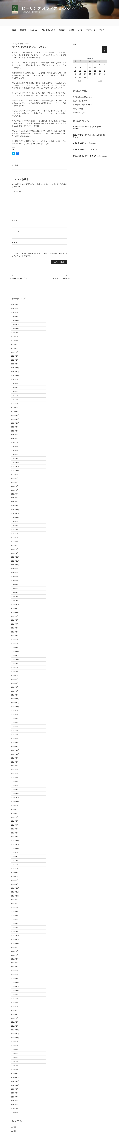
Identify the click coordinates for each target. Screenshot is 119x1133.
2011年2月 (14, 1007)
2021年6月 (14, 519)
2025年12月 (15, 306)
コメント (16, 177)
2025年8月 (14, 322)
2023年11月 (15, 404)
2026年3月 (14, 294)
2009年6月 (14, 1086)
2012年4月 (14, 952)
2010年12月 (15, 1015)
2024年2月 (14, 393)
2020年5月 (14, 570)
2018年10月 (15, 645)
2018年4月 (14, 668)
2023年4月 (14, 432)
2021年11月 (15, 499)
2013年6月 (14, 897)
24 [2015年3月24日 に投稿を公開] (85, 59)
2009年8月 (14, 1078)
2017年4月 (14, 716)
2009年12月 (15, 1063)
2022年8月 (14, 463)
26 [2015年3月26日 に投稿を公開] (95, 59)
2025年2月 (14, 345)
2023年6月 (14, 424)
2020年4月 (14, 574)
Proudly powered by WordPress (21, 1128)
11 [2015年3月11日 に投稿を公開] (90, 53)
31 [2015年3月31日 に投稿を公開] (85, 62)
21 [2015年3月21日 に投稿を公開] (105, 56)
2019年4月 (14, 621)
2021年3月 (14, 531)
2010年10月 (15, 1023)
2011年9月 (14, 980)
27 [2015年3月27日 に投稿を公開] (100, 59)
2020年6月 (14, 566)
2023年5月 (14, 428)
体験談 (71, 15)
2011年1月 (14, 1011)
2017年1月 (14, 728)
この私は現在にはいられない (82, 90)
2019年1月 (14, 633)
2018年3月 (14, 672)
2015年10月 (15, 787)
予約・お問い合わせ (48, 15)
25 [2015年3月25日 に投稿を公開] (90, 59)
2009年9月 (14, 1074)
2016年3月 (14, 767)
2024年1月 (14, 397)
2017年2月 (14, 724)
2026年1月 (14, 302)
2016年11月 (15, 735)
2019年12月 (15, 590)
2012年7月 (14, 940)
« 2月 (79, 66)
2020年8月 (14, 558)
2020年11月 (15, 546)
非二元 (14, 15)
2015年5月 (14, 806)
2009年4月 (14, 1094)
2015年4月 (14, 810)
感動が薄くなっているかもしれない (86, 112)
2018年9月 (14, 649)
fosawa (26, 29)
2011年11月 (15, 972)
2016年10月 (15, 739)
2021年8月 (14, 511)
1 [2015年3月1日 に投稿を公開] (75, 50)
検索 (74, 30)
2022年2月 (14, 487)
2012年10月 (15, 929)
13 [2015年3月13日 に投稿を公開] (100, 53)
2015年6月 (14, 802)
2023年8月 (14, 416)
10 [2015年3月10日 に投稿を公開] (85, 53)
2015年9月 (14, 791)
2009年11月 (15, 1066)
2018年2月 (14, 676)
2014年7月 (14, 846)
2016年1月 (14, 775)
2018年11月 (15, 641)
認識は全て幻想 (78, 94)
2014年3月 (14, 862)
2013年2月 (14, 913)
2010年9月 (14, 1027)
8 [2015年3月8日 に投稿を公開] (75, 53)
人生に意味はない (79, 129)
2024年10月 (15, 361)
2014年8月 (14, 842)
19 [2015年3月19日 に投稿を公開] (95, 56)
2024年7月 (14, 373)
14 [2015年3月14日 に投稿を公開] (105, 53)
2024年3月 (14, 389)
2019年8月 (14, 605)
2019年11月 (15, 594)
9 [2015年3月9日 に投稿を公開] (80, 53)
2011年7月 (14, 988)
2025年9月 (14, 318)
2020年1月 (14, 586)
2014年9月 (14, 838)
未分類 (16, 150)
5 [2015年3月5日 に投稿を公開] (94, 50)
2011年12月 (15, 968)
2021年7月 (14, 515)
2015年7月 (14, 799)
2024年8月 (14, 369)
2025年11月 (15, 310)
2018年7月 (14, 657)
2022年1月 (14, 491)
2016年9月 (14, 743)
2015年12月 (15, 779)
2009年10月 (15, 1070)
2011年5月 (14, 996)
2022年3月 (14, 483)
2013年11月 (15, 877)
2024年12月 (15, 353)
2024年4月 (14, 385)
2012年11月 (15, 925)
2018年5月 (14, 664)
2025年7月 (14, 326)
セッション (33, 15)
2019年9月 (14, 601)
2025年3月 (14, 341)
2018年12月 (15, 637)
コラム (80, 15)
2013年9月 (14, 885)
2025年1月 (14, 349)
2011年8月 (14, 984)
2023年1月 (14, 444)
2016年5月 (14, 759)
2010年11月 (15, 1019)
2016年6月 (14, 755)
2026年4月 (14, 290)
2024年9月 (14, 365)
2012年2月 (14, 960)
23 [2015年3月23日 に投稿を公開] (80, 59)
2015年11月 (15, 783)
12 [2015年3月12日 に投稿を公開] (95, 53)
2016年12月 (15, 731)
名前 (14, 206)
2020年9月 (14, 554)
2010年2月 (14, 1055)
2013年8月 (14, 889)
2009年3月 (14, 1098)
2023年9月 (14, 412)
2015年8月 (14, 795)
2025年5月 (14, 334)
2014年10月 (15, 834)
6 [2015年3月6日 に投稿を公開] (99, 50)
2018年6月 (14, 661)
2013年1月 (14, 917)
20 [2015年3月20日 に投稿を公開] (100, 56)
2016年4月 (14, 763)
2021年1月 (14, 538)
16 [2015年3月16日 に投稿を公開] (80, 56)
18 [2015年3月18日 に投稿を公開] (90, 56)
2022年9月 (14, 460)
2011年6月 (14, 992)
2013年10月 (15, 881)
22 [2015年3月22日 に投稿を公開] (75, 59)
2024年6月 (14, 377)
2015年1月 (14, 822)
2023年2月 (14, 440)
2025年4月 (14, 337)
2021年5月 (14, 523)
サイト (14, 228)
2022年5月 (14, 475)
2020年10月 (15, 550)
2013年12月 (15, 873)
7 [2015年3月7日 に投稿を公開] (104, 50)
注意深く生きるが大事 (80, 86)
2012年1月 (14, 964)
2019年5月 (14, 617)
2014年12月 (15, 826)
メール (15, 217)
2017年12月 (15, 684)
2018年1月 (14, 680)
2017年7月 (14, 704)
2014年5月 (14, 854)
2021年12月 (15, 495)
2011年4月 (14, 1000)
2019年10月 (15, 598)
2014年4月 (14, 858)
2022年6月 (14, 471)
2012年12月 (15, 921)
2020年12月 (15, 542)
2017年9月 (14, 696)
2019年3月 (14, 625)
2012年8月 (14, 936)
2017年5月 (14, 712)
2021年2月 (14, 534)
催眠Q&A (62, 15)
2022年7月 (14, 467)
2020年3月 (14, 578)
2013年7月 (14, 893)
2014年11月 (15, 830)
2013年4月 (14, 905)
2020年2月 (14, 582)
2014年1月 (14, 869)
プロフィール (90, 15)
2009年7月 (14, 1082)
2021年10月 (15, 503)
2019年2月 (14, 629)
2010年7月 (14, 1035)
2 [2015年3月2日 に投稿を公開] (80, 50)
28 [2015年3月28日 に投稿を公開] (105, 59)
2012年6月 (14, 944)
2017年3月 (14, 720)
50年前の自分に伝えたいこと (82, 82)
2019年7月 (14, 609)
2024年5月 (14, 381)
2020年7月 (14, 562)
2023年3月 (14, 436)
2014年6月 (14, 850)
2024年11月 (15, 357)
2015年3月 (14, 814)
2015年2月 (14, 818)
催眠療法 (23, 15)
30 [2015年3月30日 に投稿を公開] (80, 62)
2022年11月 (15, 452)
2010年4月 (14, 1047)
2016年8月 (14, 747)
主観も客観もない (79, 98)
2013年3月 (14, 909)
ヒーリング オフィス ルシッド (48, 8)
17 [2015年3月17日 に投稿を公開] (85, 56)
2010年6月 (14, 1039)
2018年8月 (14, 653)
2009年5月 (14, 1090)
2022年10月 (15, 456)
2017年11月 (15, 688)
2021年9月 (14, 507)
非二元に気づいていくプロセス (84, 141)
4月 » (100, 66)
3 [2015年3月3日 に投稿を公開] (85, 50)
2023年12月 (15, 400)
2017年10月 (15, 692)
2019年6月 (14, 613)
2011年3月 (14, 1003)
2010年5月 (14, 1043)
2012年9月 (14, 932)
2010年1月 (14, 1059)
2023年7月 (14, 420)
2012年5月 (14, 948)
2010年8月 (14, 1031)
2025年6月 (14, 330)
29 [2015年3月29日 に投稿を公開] (75, 62)
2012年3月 (14, 956)
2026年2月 (14, 298)
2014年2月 (14, 865)
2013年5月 (14, 901)
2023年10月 (15, 408)
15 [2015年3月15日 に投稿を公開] (75, 56)
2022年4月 (14, 479)
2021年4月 (14, 527)
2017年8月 (14, 700)
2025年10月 (15, 314)
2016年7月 (14, 751)
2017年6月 (14, 708)
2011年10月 (15, 976)
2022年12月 (15, 448)
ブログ (101, 15)
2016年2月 (14, 771)
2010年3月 (14, 1051)
